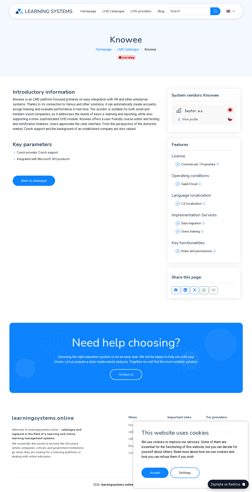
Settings (185, 473)
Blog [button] (161, 11)
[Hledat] (189, 11)
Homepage (104, 49)
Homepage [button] (88, 11)
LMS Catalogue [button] (113, 11)
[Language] (231, 11)
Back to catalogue (34, 180)
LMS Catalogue (128, 49)
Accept (155, 473)
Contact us (126, 374)
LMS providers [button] (141, 11)
